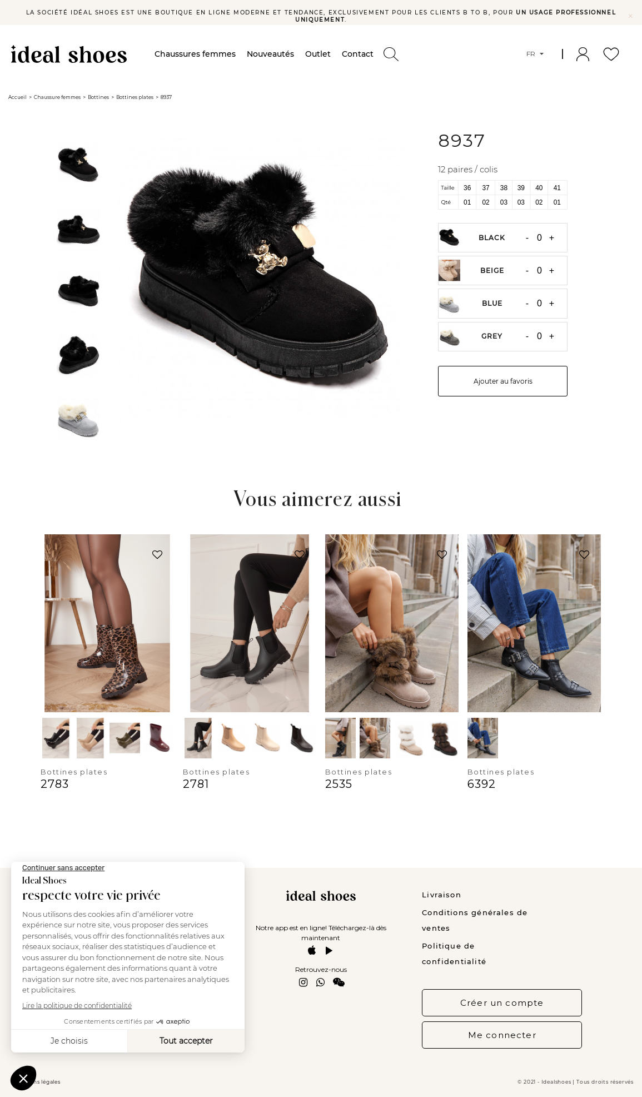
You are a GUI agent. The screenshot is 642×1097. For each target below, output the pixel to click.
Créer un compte (502, 1002)
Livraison (441, 894)
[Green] (125, 738)
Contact (358, 54)
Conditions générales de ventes (474, 920)
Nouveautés (270, 54)
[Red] (159, 738)
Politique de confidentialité (454, 953)
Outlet (318, 54)
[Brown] (301, 738)
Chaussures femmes (195, 54)
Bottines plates (74, 771)
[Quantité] (539, 238)
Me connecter (502, 1035)
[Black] (56, 738)
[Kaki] (232, 738)
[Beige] (90, 738)
